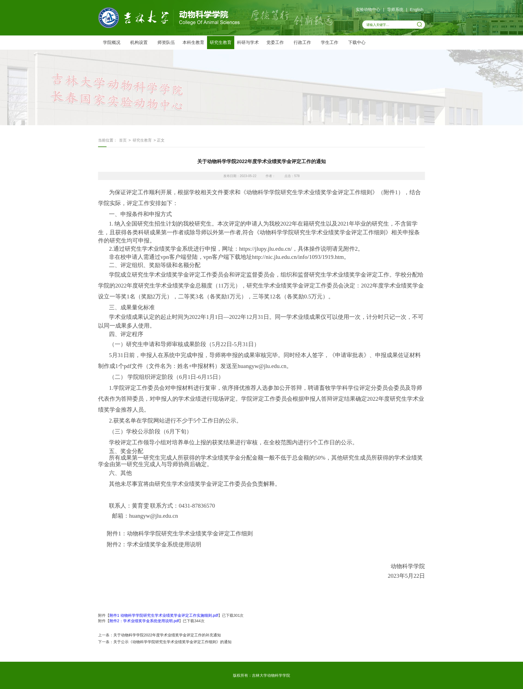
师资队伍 (166, 42)
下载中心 (357, 42)
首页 (123, 140)
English (416, 9)
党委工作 (275, 42)
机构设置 (139, 42)
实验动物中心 (368, 9)
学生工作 (329, 42)
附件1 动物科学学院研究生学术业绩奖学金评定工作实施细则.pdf (164, 615)
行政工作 (302, 42)
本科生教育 (193, 42)
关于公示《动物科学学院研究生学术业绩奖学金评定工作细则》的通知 (172, 642)
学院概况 (111, 42)
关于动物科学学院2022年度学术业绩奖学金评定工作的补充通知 (167, 635)
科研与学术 (248, 42)
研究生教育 (221, 42)
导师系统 (395, 9)
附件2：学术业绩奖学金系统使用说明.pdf (144, 621)
